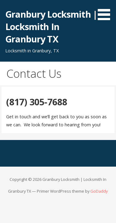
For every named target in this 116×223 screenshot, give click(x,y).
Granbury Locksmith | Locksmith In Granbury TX (51, 26)
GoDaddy (99, 191)
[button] (106, 11)
